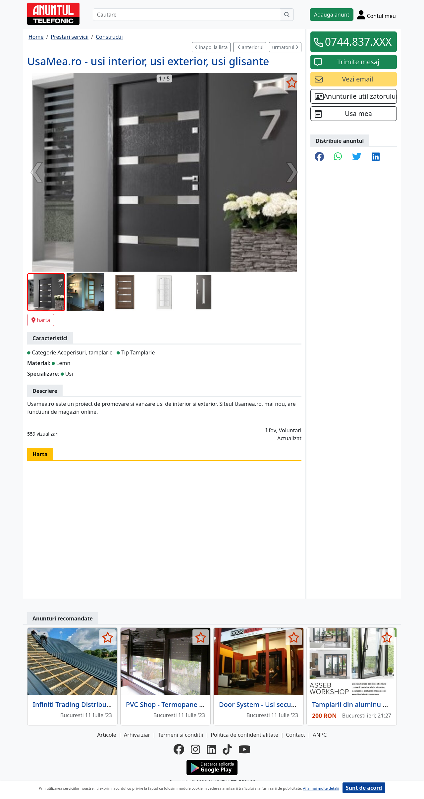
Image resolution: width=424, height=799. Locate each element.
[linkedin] (211, 749)
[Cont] (376, 15)
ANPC (320, 734)
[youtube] (244, 749)
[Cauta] (287, 14)
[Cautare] (186, 14)
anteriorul (250, 47)
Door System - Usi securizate (264, 704)
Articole (106, 734)
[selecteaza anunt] (292, 82)
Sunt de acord (364, 787)
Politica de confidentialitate (244, 734)
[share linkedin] (375, 157)
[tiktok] (227, 749)
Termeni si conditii (180, 734)
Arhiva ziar (137, 734)
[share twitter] (357, 157)
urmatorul (285, 47)
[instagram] (195, 749)
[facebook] (179, 749)
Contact (295, 734)
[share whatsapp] (338, 157)
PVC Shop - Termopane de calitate (179, 704)
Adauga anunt (331, 14)
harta (40, 320)
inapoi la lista (211, 47)
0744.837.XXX (358, 41)
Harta (40, 454)
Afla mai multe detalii (321, 788)
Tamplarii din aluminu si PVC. (357, 704)
